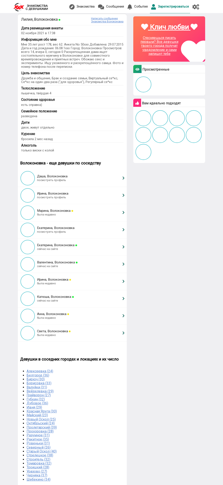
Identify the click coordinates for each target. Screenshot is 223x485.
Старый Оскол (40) (42, 451)
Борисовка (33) (39, 383)
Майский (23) (37, 415)
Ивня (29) (34, 407)
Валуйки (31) (37, 387)
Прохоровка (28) (40, 431)
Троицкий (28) (38, 467)
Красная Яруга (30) (42, 411)
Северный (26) (39, 447)
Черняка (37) (37, 475)
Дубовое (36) (37, 403)
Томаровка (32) (39, 463)
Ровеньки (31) (38, 443)
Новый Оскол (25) (41, 419)
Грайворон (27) (39, 395)
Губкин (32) (36, 399)
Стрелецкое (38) (40, 455)
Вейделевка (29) (40, 391)
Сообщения (111, 7)
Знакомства (82, 7)
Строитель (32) (38, 459)
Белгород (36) (38, 375)
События (137, 7)
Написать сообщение (104, 18)
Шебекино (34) (39, 479)
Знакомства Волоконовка (107, 21)
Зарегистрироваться (170, 7)
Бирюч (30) (36, 379)
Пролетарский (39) (42, 427)
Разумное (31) (38, 435)
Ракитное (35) (38, 439)
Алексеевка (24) (40, 371)
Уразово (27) (37, 471)
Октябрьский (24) (41, 423)
